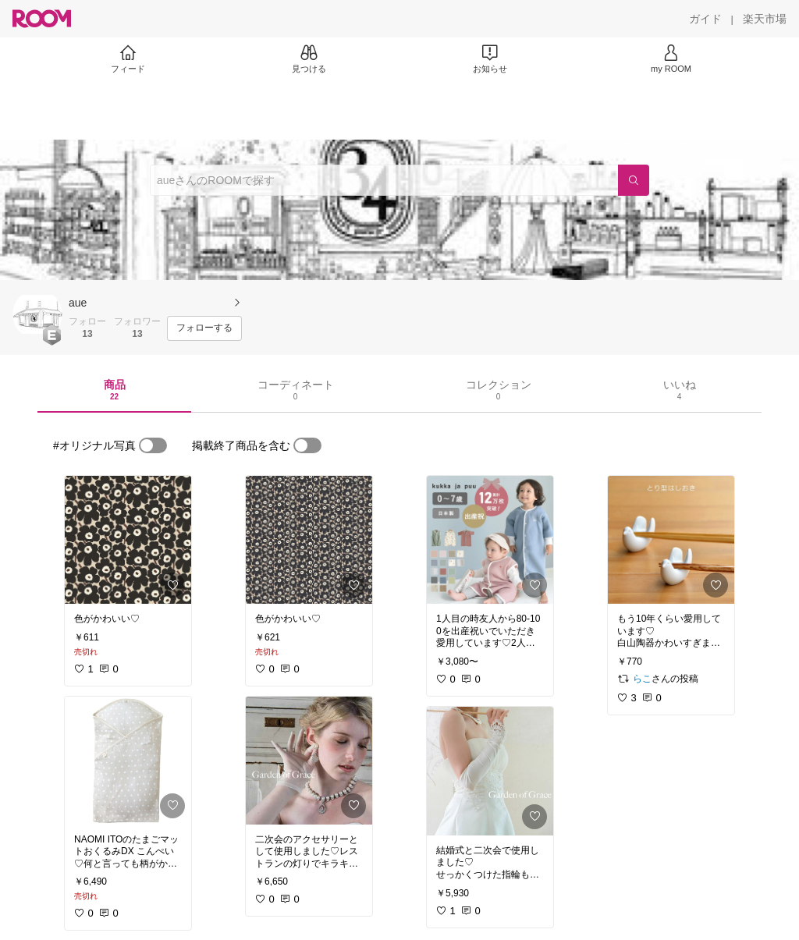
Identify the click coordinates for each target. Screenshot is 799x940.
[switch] (153, 445)
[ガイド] (705, 19)
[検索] (633, 180)
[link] (128, 540)
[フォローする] (204, 328)
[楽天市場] (765, 19)
